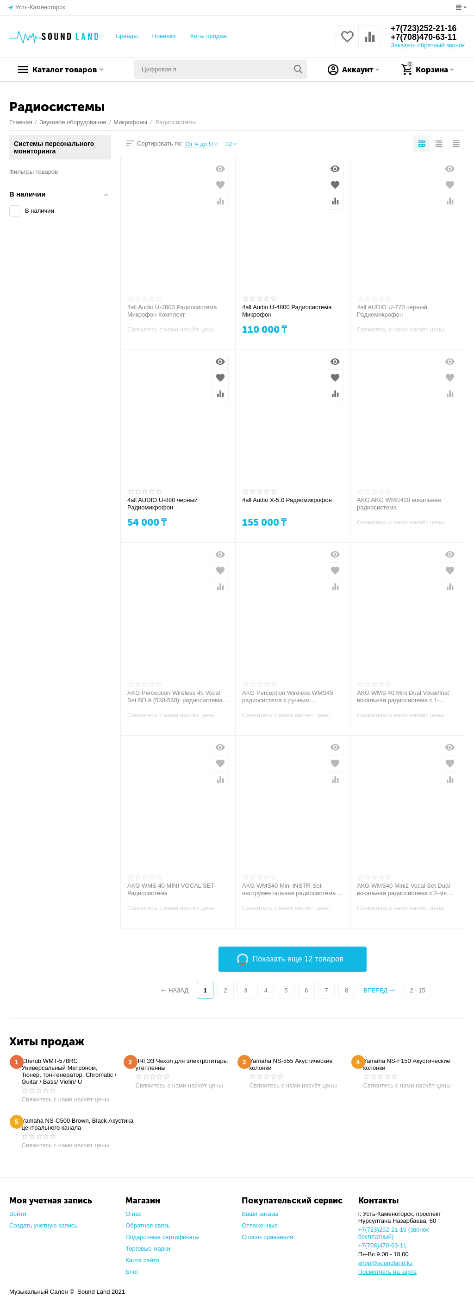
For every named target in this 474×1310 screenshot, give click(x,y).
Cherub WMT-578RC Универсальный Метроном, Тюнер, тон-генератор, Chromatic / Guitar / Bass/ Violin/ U (69, 1071)
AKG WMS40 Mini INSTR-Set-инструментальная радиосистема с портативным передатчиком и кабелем (291, 889)
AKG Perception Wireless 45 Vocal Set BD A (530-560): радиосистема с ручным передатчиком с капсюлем (177, 696)
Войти (17, 1213)
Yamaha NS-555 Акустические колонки (291, 1064)
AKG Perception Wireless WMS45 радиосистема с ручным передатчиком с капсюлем (287, 696)
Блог (131, 1271)
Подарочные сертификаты (162, 1237)
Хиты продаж (208, 35)
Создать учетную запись (43, 1225)
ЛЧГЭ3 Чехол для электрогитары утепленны (182, 1064)
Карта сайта (142, 1260)
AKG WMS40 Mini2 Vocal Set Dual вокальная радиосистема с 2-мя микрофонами (403, 889)
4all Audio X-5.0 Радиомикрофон (287, 499)
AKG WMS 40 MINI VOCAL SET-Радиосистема (171, 889)
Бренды (126, 35)
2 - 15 (418, 990)
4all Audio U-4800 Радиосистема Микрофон (286, 311)
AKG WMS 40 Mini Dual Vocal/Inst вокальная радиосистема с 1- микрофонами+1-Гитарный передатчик (403, 696)
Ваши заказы (260, 1213)
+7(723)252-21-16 (424, 28)
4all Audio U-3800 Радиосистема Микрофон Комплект (172, 311)
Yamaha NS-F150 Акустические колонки (406, 1064)
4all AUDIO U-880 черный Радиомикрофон (162, 503)
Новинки (164, 35)
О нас (133, 1213)
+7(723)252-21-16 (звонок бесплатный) (393, 1233)
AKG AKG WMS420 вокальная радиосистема (399, 503)
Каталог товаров (67, 69)
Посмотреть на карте (387, 1271)
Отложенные (260, 1225)
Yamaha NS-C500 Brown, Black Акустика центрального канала (78, 1124)
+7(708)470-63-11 (424, 37)
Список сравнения (267, 1237)
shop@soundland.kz (385, 1262)
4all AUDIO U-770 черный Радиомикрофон (392, 311)
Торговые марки (147, 1248)
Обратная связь (147, 1225)
